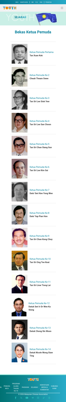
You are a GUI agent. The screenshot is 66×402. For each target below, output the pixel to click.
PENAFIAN (48, 2)
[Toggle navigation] (62, 8)
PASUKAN (25, 387)
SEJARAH (34, 387)
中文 (36, 2)
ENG (41, 2)
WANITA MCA (24, 2)
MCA (17, 2)
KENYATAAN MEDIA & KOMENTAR (44, 387)
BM (32, 2)
